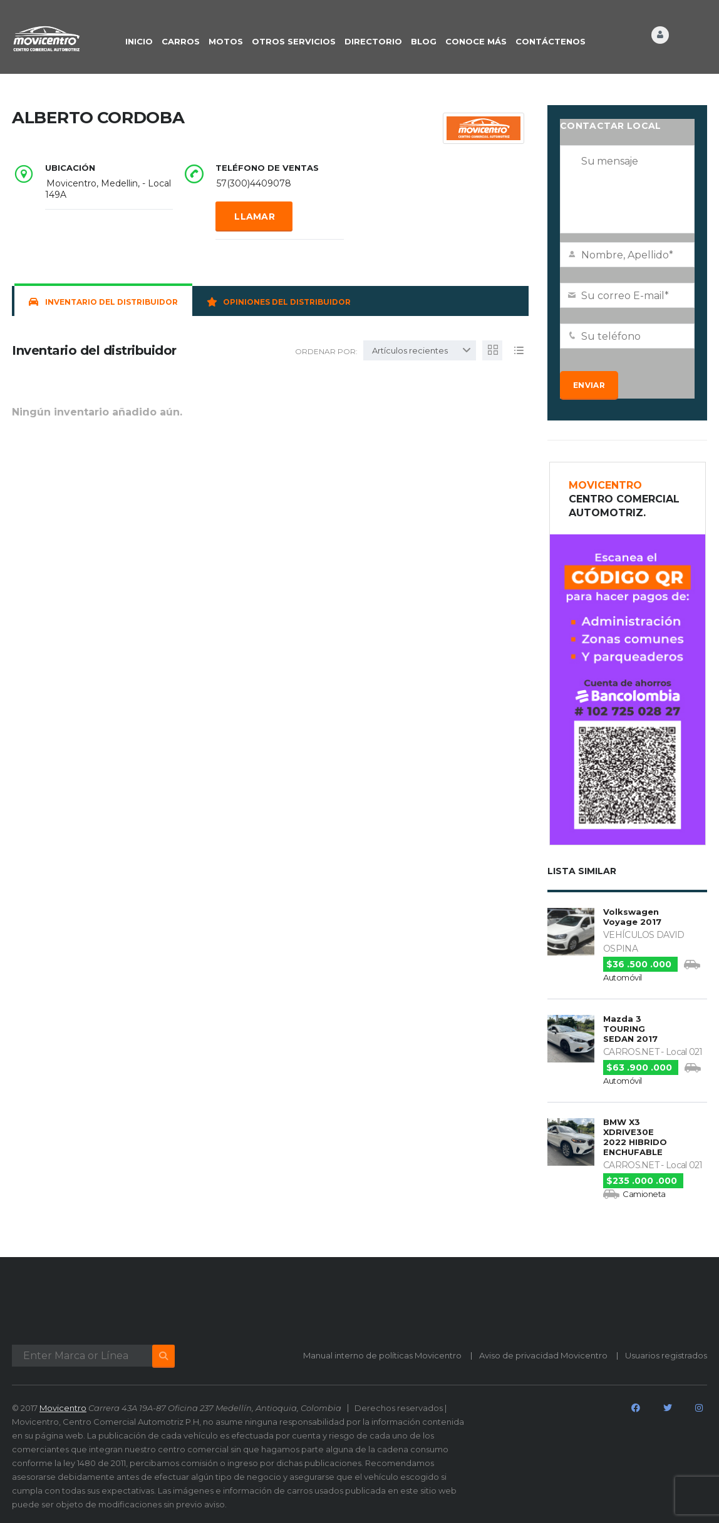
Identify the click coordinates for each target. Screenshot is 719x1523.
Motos (226, 41)
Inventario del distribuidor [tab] (103, 302)
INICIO (139, 41)
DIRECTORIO (373, 41)
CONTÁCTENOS (550, 41)
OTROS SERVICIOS (294, 41)
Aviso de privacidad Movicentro (543, 1355)
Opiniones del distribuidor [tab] (279, 302)
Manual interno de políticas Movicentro (382, 1355)
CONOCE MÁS (476, 41)
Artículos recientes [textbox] (410, 350)
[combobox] (419, 350)
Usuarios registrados (666, 1355)
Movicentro (62, 1408)
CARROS (181, 41)
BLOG (424, 41)
